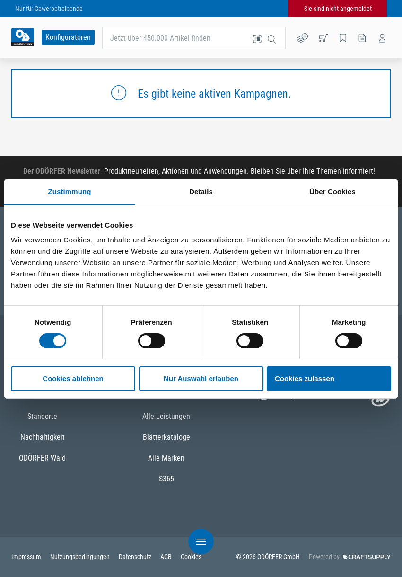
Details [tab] (201, 191)
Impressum (27, 556)
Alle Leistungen (166, 416)
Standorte (42, 416)
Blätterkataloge (166, 437)
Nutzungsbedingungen (80, 556)
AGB (166, 556)
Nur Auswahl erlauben (201, 378)
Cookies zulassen (304, 378)
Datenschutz (136, 556)
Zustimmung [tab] (69, 191)
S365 (166, 478)
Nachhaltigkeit (42, 437)
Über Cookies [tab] (332, 191)
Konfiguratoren (68, 37)
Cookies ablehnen (73, 378)
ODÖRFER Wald (42, 457)
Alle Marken (166, 457)
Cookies (191, 556)
